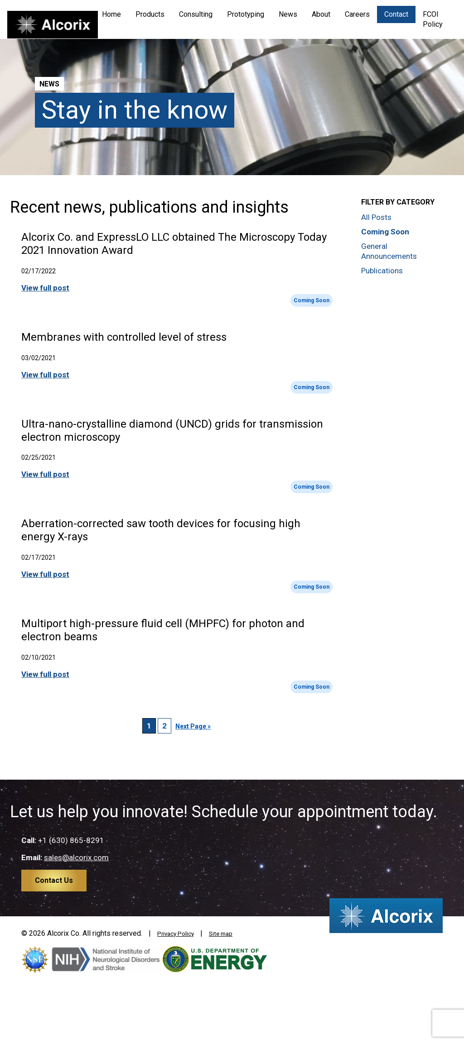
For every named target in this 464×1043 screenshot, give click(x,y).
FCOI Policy (433, 19)
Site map (232, 933)
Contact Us (54, 880)
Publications (382, 270)
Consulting (196, 14)
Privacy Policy (180, 933)
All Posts (376, 217)
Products (149, 14)
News (288, 14)
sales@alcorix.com (76, 857)
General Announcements (389, 251)
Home (111, 14)
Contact (396, 14)
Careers (357, 14)
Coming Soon (311, 300)
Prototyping (245, 14)
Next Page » (193, 726)
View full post (45, 287)
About (321, 14)
